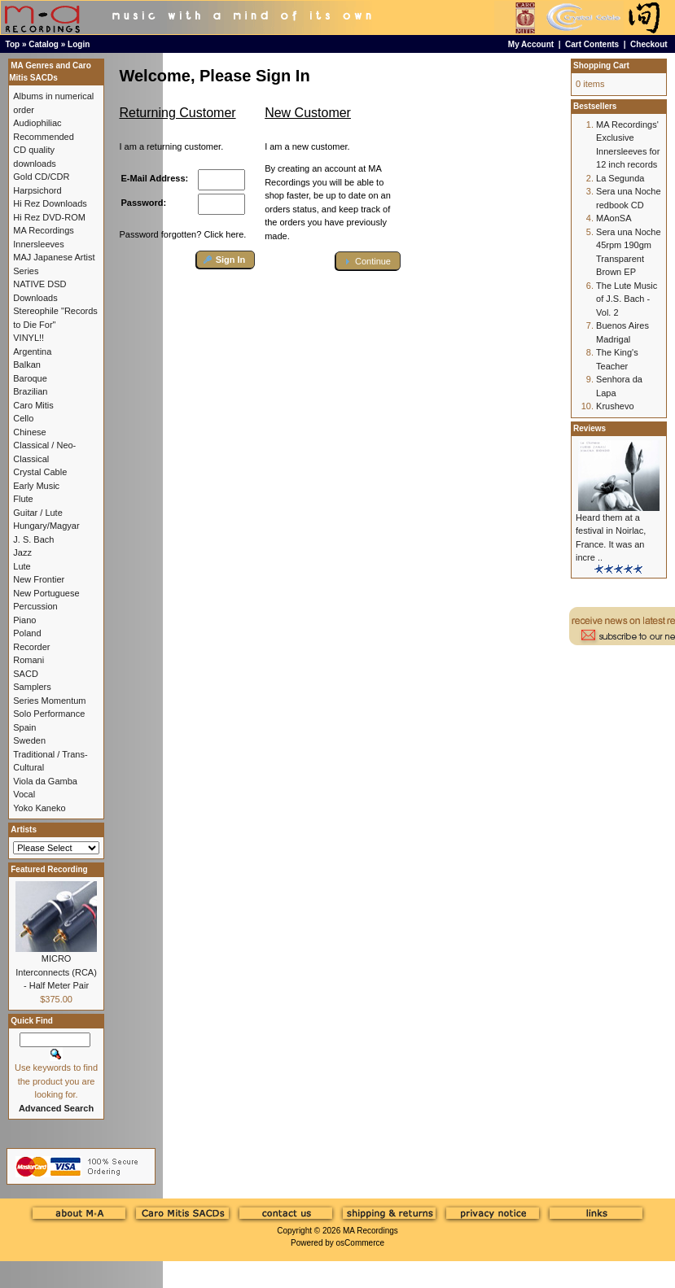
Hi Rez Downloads (49, 203)
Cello (23, 418)
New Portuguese (46, 593)
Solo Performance (49, 713)
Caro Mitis (33, 405)
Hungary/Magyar (46, 525)
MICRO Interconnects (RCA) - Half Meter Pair (56, 972)
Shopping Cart (601, 65)
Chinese (29, 432)
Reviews (589, 428)
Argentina (32, 351)
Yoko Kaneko (39, 808)
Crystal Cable (40, 472)
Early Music (36, 486)
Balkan (27, 364)
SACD (25, 674)
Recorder (31, 647)
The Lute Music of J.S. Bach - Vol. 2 (626, 299)
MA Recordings (370, 1230)
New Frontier (38, 579)
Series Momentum (49, 700)
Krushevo (614, 406)
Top (13, 44)
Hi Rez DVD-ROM (49, 217)
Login (79, 44)
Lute (21, 566)
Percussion (35, 606)
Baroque (30, 378)
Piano (24, 620)
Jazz (22, 552)
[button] (226, 260)
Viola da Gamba (45, 781)
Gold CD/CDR (41, 176)
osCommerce (360, 1242)
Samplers (31, 687)
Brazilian (30, 391)
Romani (28, 660)
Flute (23, 499)
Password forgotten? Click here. (182, 234)
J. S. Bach (33, 539)
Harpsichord (37, 190)
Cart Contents (592, 44)
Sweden (29, 740)
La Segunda (620, 178)
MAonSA (613, 218)
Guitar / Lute (38, 512)
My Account (531, 44)
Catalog (43, 44)
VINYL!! (28, 338)
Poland (27, 633)
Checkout (649, 44)
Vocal (24, 794)
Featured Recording (49, 869)
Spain (24, 727)
